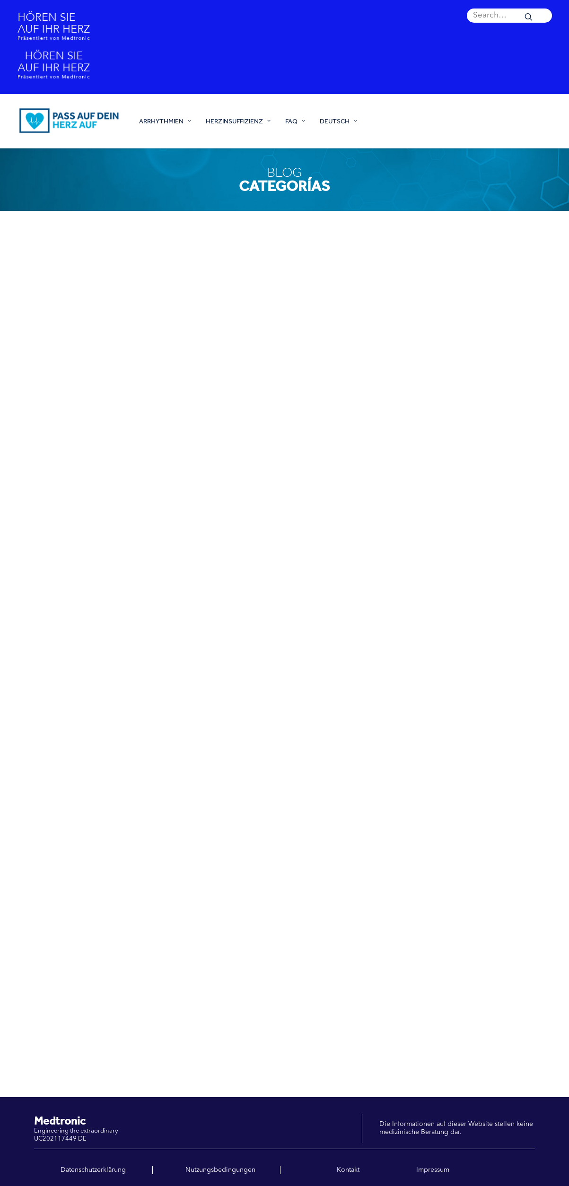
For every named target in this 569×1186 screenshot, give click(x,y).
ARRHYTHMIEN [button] (165, 121)
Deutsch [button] (338, 121)
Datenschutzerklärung (93, 1170)
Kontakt (348, 1170)
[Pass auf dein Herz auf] (69, 121)
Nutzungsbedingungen (220, 1170)
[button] (509, 15)
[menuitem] (509, 15)
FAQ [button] (295, 121)
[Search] (509, 16)
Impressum (432, 1170)
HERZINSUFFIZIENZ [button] (238, 121)
